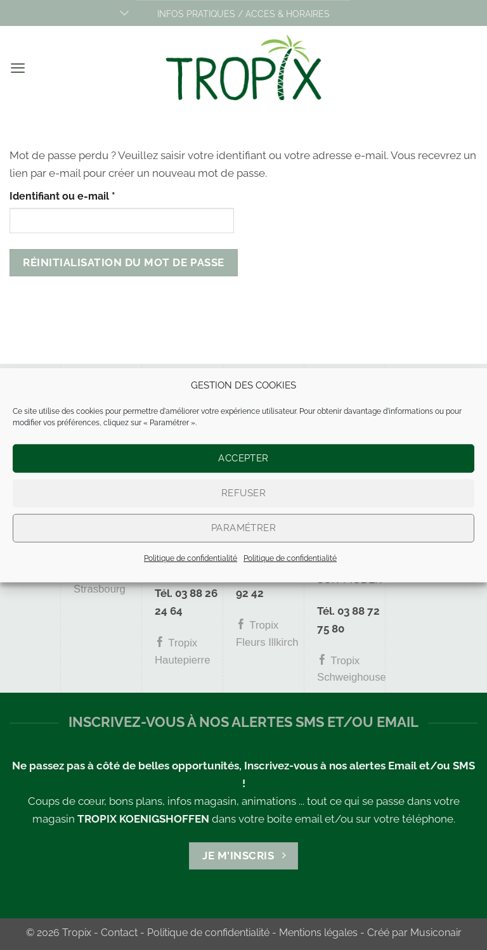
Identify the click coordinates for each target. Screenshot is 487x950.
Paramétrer (243, 528)
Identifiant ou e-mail (89, 195)
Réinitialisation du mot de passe (123, 262)
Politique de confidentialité (190, 557)
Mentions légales (318, 933)
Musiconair (436, 933)
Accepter (243, 458)
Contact (119, 933)
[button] (18, 67)
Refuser (243, 493)
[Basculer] (124, 14)
